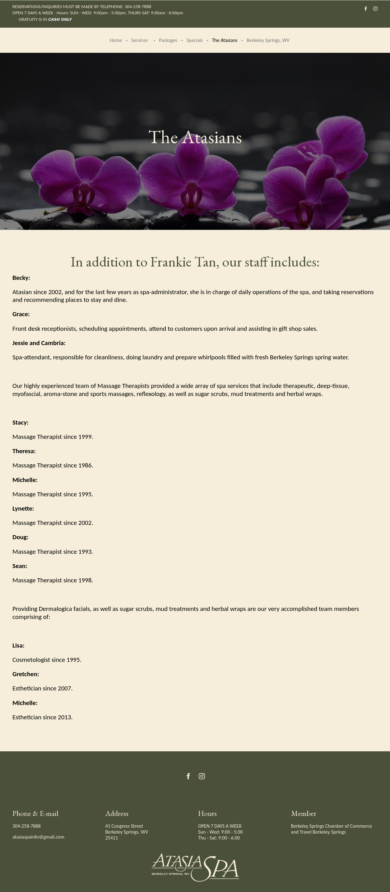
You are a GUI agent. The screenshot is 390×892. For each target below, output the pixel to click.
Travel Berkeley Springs (323, 832)
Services (139, 40)
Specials (195, 40)
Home (116, 40)
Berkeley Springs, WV (268, 40)
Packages (168, 40)
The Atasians (225, 40)
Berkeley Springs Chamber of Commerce (331, 826)
